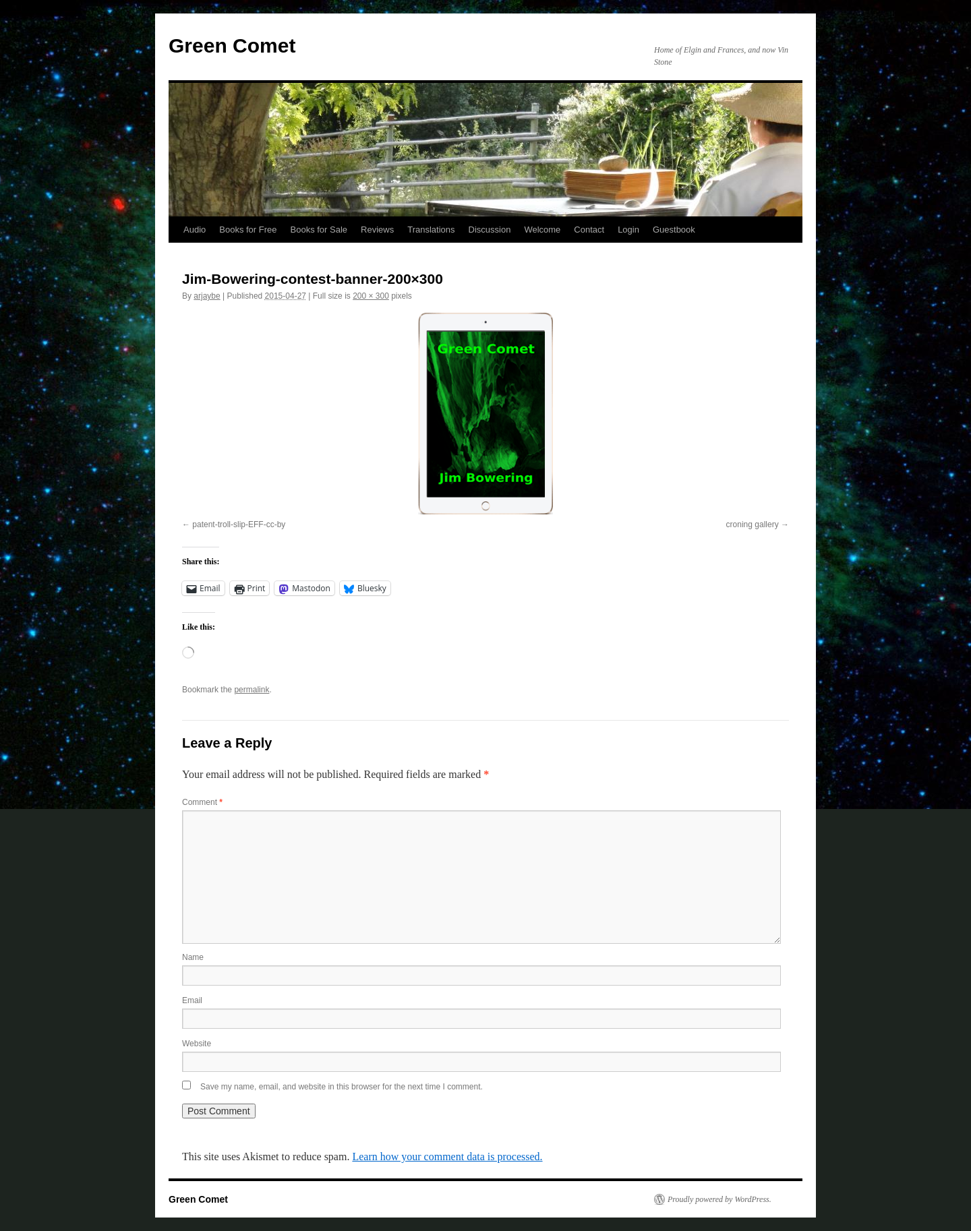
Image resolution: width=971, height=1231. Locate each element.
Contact (589, 229)
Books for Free (247, 229)
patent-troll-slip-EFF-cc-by (238, 524)
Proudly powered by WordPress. (719, 1199)
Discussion (490, 229)
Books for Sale (319, 229)
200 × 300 (371, 296)
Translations (430, 229)
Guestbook (674, 229)
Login (628, 229)
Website (196, 1043)
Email (192, 1000)
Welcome (542, 229)
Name (193, 957)
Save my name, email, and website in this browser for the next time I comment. (341, 1086)
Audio (194, 229)
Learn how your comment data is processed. (447, 1156)
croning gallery (752, 524)
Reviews (377, 229)
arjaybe (207, 296)
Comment (202, 802)
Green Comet (232, 45)
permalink (251, 689)
